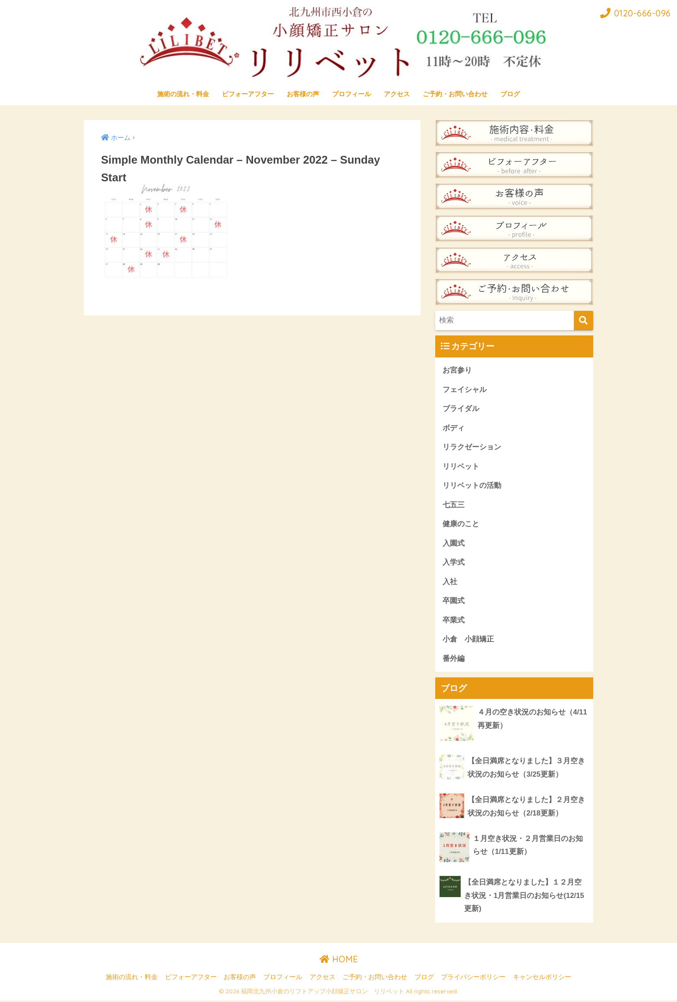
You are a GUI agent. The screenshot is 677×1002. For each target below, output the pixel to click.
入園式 (454, 544)
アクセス (397, 94)
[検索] (583, 320)
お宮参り (457, 370)
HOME (339, 960)
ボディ (454, 428)
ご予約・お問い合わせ (455, 94)
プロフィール (351, 94)
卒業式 (454, 621)
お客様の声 (303, 94)
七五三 (454, 505)
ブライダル (461, 409)
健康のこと (461, 525)
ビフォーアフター (248, 94)
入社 (450, 582)
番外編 (454, 660)
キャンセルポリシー (542, 979)
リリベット (461, 467)
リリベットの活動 (472, 486)
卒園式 (454, 601)
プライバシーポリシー (473, 979)
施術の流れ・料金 (183, 94)
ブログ (510, 94)
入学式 (454, 563)
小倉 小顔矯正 (468, 640)
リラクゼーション (472, 447)
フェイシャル (465, 390)
